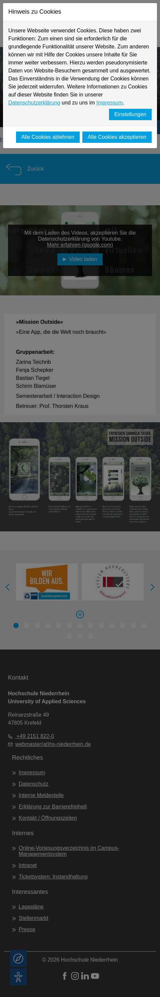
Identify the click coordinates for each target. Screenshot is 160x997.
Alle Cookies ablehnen (47, 137)
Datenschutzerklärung (34, 102)
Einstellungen (130, 114)
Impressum (109, 102)
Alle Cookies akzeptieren (117, 137)
